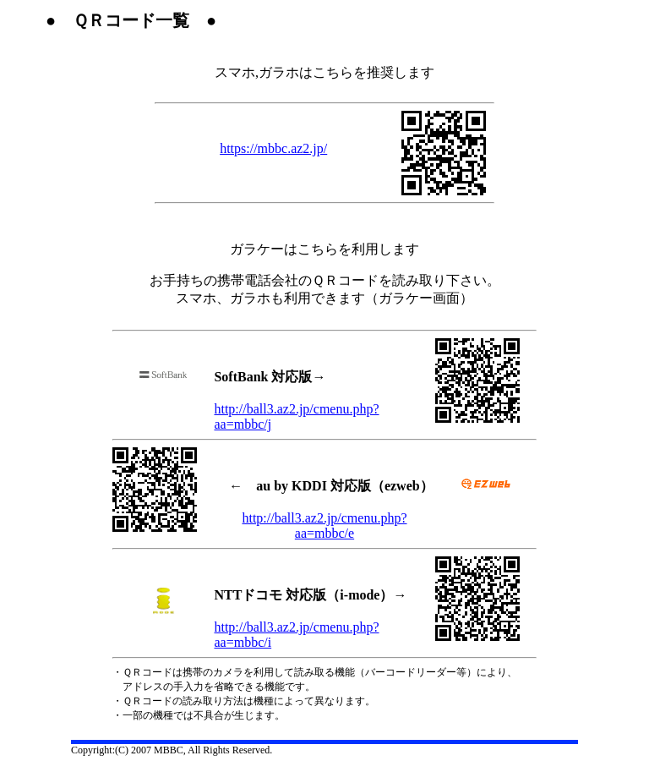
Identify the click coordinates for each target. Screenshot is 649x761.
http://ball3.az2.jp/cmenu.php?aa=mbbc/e (324, 525)
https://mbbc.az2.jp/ (273, 148)
